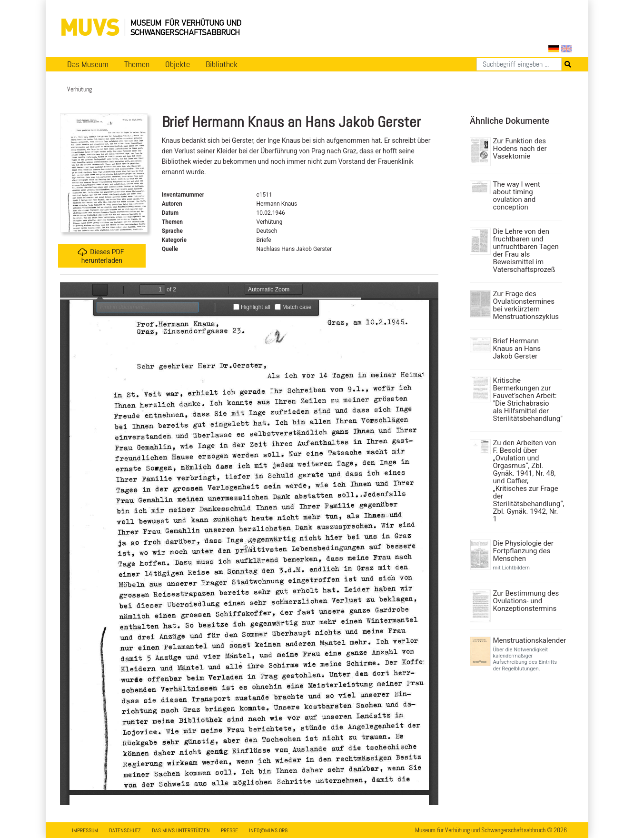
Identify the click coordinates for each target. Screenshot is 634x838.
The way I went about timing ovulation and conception (516, 195)
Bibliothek (222, 64)
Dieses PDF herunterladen (101, 256)
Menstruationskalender (526, 640)
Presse (229, 830)
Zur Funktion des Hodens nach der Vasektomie (520, 148)
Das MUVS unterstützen (181, 830)
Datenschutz (125, 830)
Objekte (177, 64)
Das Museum (88, 64)
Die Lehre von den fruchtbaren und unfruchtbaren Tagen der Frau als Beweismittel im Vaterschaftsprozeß (526, 250)
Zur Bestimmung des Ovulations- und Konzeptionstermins (526, 600)
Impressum (85, 830)
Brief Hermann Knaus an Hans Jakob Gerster (517, 348)
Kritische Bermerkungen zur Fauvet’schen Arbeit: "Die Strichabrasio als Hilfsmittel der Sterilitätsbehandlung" (526, 399)
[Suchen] (519, 64)
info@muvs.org (268, 830)
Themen (136, 64)
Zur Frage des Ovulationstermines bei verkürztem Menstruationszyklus (526, 305)
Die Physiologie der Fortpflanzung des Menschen (523, 550)
